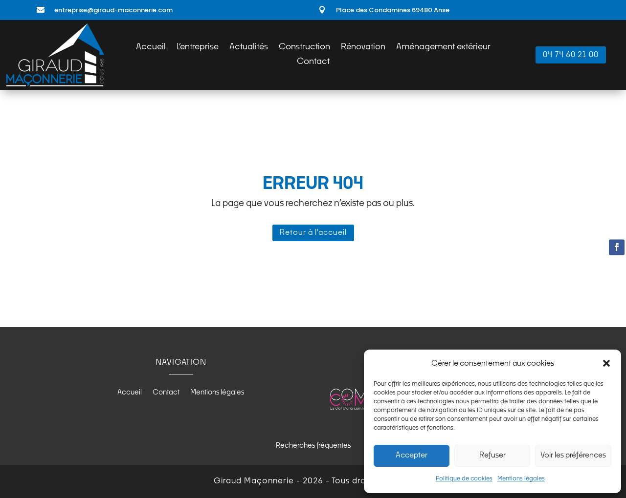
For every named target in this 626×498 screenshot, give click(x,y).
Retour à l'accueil (313, 232)
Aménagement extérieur (443, 47)
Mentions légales (521, 479)
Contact (313, 62)
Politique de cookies (464, 479)
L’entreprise (198, 47)
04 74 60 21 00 (571, 55)
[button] (606, 363)
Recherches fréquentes (313, 445)
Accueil (151, 47)
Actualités (248, 47)
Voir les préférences (573, 455)
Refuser (492, 455)
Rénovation (363, 47)
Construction (304, 47)
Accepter (411, 455)
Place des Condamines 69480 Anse (392, 10)
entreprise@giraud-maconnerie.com (113, 10)
